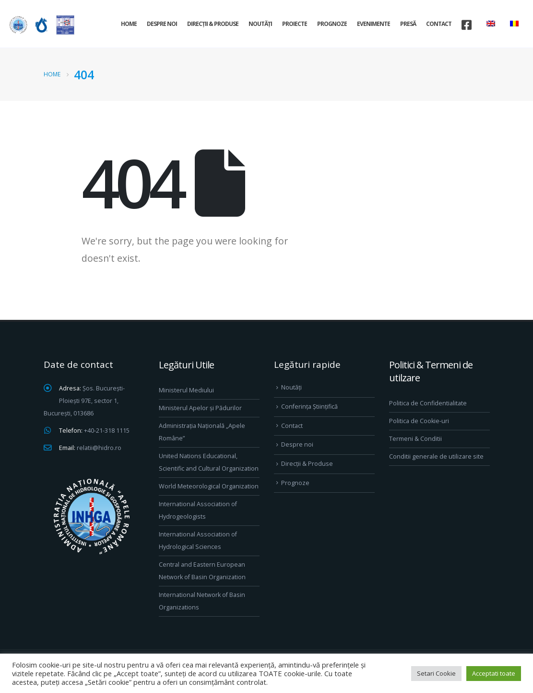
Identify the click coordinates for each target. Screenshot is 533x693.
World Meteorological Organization (209, 486)
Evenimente (373, 24)
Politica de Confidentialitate (428, 403)
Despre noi (162, 24)
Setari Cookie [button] (436, 673)
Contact (438, 24)
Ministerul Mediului (186, 390)
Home (129, 24)
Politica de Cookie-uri (419, 421)
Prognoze (332, 24)
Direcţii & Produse (212, 24)
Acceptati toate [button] (493, 673)
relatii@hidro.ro (99, 448)
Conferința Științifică (309, 406)
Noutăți (260, 24)
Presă (408, 24)
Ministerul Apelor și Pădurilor (200, 408)
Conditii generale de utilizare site (436, 456)
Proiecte (294, 24)
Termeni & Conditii (415, 439)
